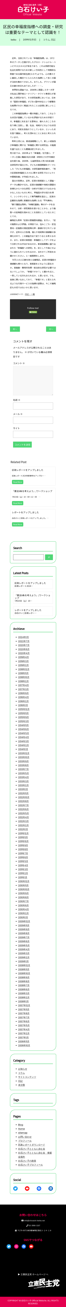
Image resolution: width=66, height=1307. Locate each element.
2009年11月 (23, 925)
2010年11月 (23, 885)
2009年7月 (24, 937)
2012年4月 (23, 817)
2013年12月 (23, 752)
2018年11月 (23, 672)
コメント (19, 362)
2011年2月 (23, 873)
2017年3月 (23, 688)
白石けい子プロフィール (30, 1164)
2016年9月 (23, 692)
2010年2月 (23, 913)
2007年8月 (24, 1014)
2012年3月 (23, 821)
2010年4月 (23, 909)
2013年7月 (23, 768)
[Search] (49, 557)
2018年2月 (23, 680)
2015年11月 (23, 712)
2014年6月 (23, 728)
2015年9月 (23, 716)
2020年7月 (24, 643)
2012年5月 (23, 812)
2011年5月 (23, 861)
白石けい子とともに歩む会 (31, 1148)
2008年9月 (24, 978)
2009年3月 (24, 953)
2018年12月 (23, 668)
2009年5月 (24, 945)
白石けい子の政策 (27, 1160)
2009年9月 (24, 929)
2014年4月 (23, 736)
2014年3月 (23, 740)
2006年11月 (23, 1042)
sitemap (22, 1132)
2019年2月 (23, 664)
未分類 (21, 1084)
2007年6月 (24, 1022)
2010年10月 (23, 889)
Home (21, 1128)
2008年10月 (24, 973)
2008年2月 (24, 998)
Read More (17, 482)
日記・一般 (30, 294)
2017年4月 (23, 684)
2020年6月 (24, 648)
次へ (51, 329)
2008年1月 (23, 1002)
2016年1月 (23, 704)
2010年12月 (23, 881)
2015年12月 (24, 708)
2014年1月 (23, 748)
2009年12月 (24, 921)
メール (17, 414)
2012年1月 (23, 829)
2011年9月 (23, 845)
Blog (20, 1124)
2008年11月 (23, 970)
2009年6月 (24, 941)
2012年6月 (23, 809)
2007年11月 (23, 1010)
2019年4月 (23, 656)
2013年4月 (23, 776)
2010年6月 (23, 905)
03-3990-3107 (34, 1225)
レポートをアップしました (25, 512)
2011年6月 (23, 857)
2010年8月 (23, 897)
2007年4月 (24, 1030)
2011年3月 (23, 869)
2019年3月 (23, 660)
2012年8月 (23, 801)
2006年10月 (24, 1046)
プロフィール (25, 1140)
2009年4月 (24, 949)
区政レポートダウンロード (31, 1144)
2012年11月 (23, 792)
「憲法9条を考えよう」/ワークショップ (32, 491)
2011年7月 (23, 853)
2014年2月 (23, 744)
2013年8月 (23, 764)
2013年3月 (23, 780)
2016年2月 (23, 700)
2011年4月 (23, 865)
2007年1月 (23, 1038)
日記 (53, 39)
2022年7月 (24, 640)
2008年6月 (24, 990)
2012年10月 (23, 796)
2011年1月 (22, 877)
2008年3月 (24, 994)
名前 (16, 399)
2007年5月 (24, 1026)
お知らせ (22, 1068)
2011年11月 (23, 837)
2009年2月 (24, 957)
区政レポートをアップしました (27, 469)
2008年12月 (24, 965)
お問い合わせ (25, 1136)
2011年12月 (23, 833)
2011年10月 (23, 841)
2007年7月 (24, 1018)
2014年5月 (23, 732)
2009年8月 (24, 933)
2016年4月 (23, 696)
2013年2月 (23, 784)
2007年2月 (24, 1034)
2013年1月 (23, 788)
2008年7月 (24, 986)
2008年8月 (24, 982)
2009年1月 (23, 962)
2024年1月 (23, 635)
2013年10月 (23, 756)
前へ (15, 329)
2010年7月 (23, 901)
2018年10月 (23, 676)
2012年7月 (23, 804)
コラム (46, 39)
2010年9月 (23, 893)
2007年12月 (24, 1006)
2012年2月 (23, 825)
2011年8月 (23, 849)
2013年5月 (23, 772)
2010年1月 (23, 917)
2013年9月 (23, 760)
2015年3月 (23, 720)
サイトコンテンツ (27, 1076)
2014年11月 (23, 724)
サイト (16, 428)
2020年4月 (24, 652)
